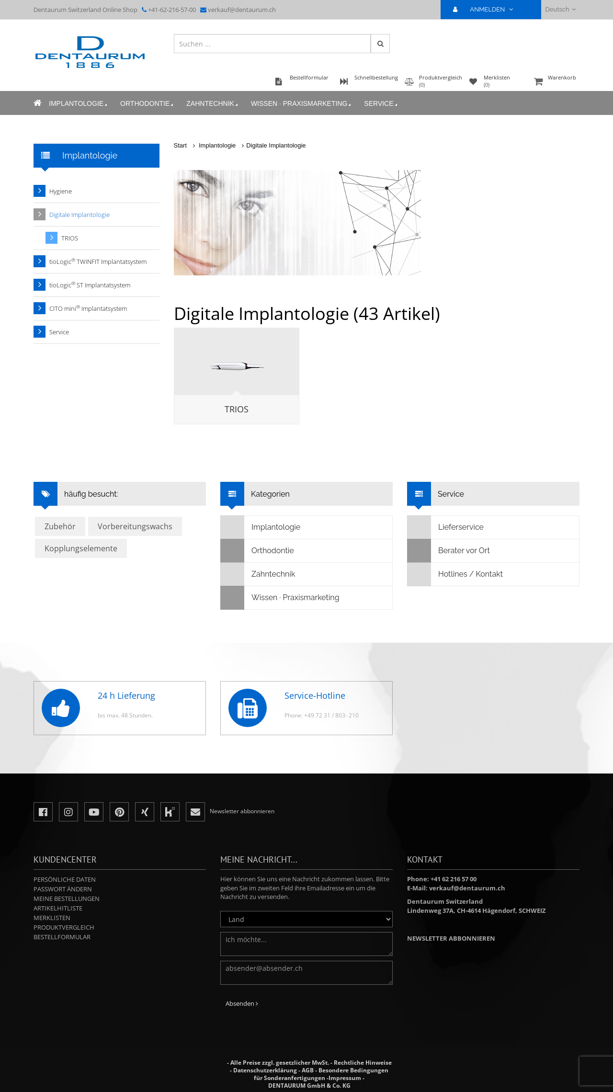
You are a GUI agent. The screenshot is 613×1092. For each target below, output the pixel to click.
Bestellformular (62, 937)
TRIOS (237, 409)
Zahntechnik (212, 104)
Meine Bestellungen (67, 898)
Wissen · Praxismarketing (301, 104)
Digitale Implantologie (276, 145)
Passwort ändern (63, 889)
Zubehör (60, 526)
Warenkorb (555, 82)
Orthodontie (147, 104)
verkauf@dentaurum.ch (242, 9)
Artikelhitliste (58, 908)
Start (180, 145)
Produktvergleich (64, 927)
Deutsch (560, 9)
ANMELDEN (487, 9)
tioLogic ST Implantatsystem (89, 284)
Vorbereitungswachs (135, 526)
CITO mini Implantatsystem (88, 308)
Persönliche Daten (65, 879)
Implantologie (79, 104)
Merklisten (52, 917)
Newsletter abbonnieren (451, 938)
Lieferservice (446, 527)
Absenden (242, 1003)
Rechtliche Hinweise (363, 1062)
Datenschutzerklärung (265, 1070)
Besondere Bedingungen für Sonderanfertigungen (321, 1074)
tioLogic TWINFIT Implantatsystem (98, 261)
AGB (308, 1070)
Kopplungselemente (81, 548)
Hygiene (60, 191)
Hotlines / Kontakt (455, 574)
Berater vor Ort (449, 550)
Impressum (345, 1078)
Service (381, 104)
